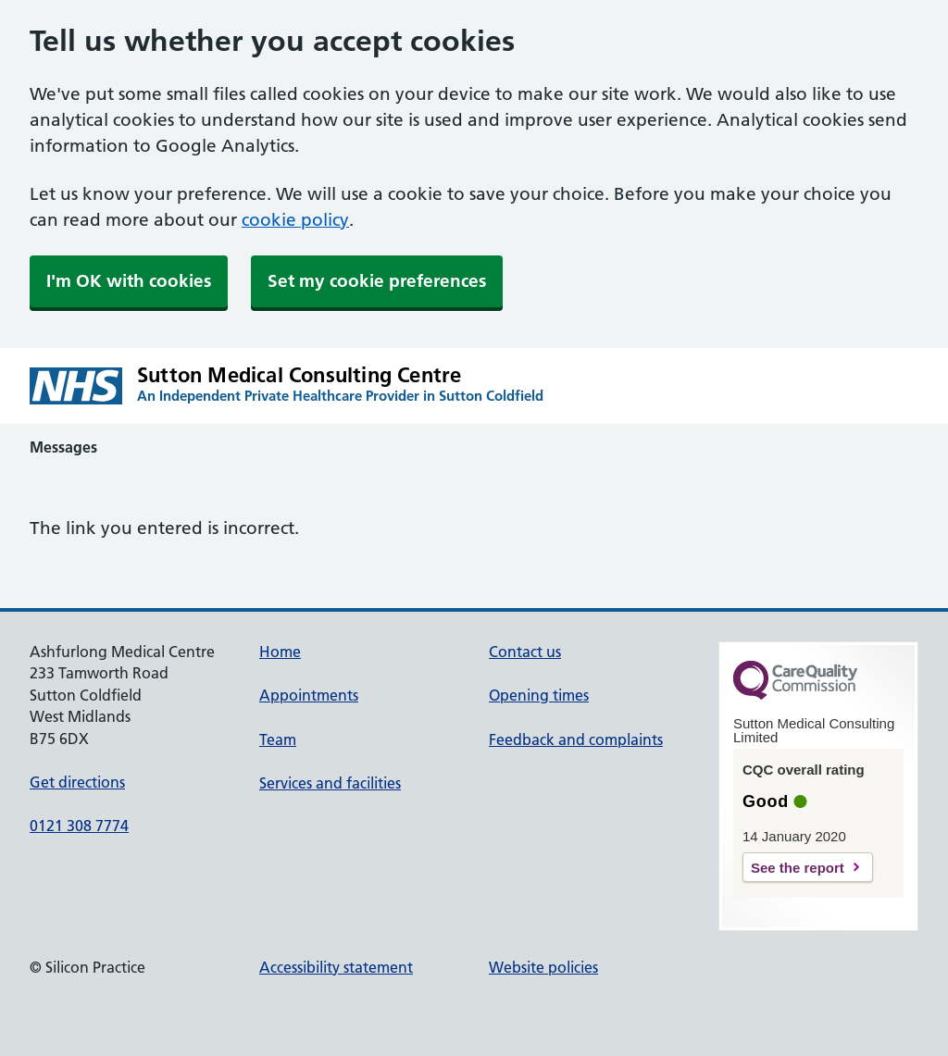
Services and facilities (330, 783)
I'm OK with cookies (128, 281)
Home (280, 651)
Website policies (543, 967)
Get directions (77, 782)
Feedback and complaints (576, 739)
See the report (797, 868)
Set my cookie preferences (377, 281)
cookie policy (295, 219)
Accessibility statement (336, 967)
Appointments (308, 695)
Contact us (525, 651)
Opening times (539, 695)
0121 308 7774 (79, 825)
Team (277, 739)
